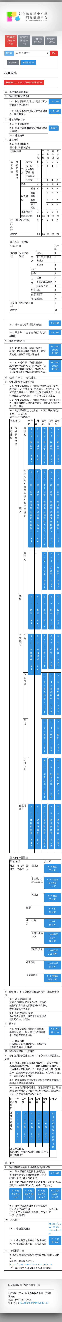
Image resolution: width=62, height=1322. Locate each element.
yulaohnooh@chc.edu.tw (34, 1303)
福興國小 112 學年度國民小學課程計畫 (24, 82)
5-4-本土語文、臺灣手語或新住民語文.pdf (51, 508)
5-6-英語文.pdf (52, 898)
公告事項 (13, 62)
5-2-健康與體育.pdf (38, 827)
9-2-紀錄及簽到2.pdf (29, 1194)
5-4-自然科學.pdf (51, 693)
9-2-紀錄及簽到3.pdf (42, 1194)
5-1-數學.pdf (31, 612)
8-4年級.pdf (39, 1127)
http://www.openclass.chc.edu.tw (30, 1264)
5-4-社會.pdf (51, 651)
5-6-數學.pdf (52, 910)
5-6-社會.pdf (52, 923)
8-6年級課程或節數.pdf (53, 1130)
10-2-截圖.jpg (55, 1241)
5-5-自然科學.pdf (58, 693)
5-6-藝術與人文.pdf (52, 952)
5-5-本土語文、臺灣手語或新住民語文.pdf (58, 508)
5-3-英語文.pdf (45, 571)
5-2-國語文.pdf (38, 446)
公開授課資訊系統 (38, 41)
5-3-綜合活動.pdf (45, 779)
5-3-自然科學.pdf (45, 693)
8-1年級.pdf (18, 1127)
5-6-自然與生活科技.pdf (52, 938)
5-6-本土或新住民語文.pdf (52, 883)
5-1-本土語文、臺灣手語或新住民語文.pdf (31, 508)
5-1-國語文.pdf (31, 446)
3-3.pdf (54, 332)
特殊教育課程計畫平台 (24, 40)
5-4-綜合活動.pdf (51, 779)
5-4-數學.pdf (51, 612)
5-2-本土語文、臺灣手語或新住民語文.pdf (38, 508)
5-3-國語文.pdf (45, 446)
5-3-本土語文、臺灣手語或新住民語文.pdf (45, 508)
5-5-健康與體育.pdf (58, 827)
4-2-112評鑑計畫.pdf (55, 366)
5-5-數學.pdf (58, 612)
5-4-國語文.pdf (51, 446)
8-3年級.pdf (32, 1127)
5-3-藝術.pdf (45, 736)
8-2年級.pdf (25, 1127)
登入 (54, 53)
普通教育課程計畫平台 (11, 40)
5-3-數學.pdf (45, 612)
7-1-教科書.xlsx (55, 1031)
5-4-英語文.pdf (51, 571)
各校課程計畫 (28, 62)
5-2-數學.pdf (38, 612)
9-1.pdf (54, 1173)
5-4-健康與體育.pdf (51, 827)
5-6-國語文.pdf (52, 869)
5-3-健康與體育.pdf (45, 827)
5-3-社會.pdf (45, 651)
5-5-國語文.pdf (58, 446)
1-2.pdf (54, 111)
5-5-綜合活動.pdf (58, 779)
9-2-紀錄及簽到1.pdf (15, 1194)
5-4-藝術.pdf (51, 736)
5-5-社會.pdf (58, 651)
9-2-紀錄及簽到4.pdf (55, 1194)
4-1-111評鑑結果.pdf (55, 350)
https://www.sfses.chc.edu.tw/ (55, 1228)
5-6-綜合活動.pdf (52, 965)
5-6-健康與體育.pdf (52, 978)
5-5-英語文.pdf (58, 571)
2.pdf (53, 128)
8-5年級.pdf (46, 1127)
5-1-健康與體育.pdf (31, 827)
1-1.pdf (54, 101)
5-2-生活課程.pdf (38, 654)
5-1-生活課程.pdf (31, 654)
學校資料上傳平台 (51, 41)
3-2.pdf (54, 323)
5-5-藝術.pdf (58, 736)
